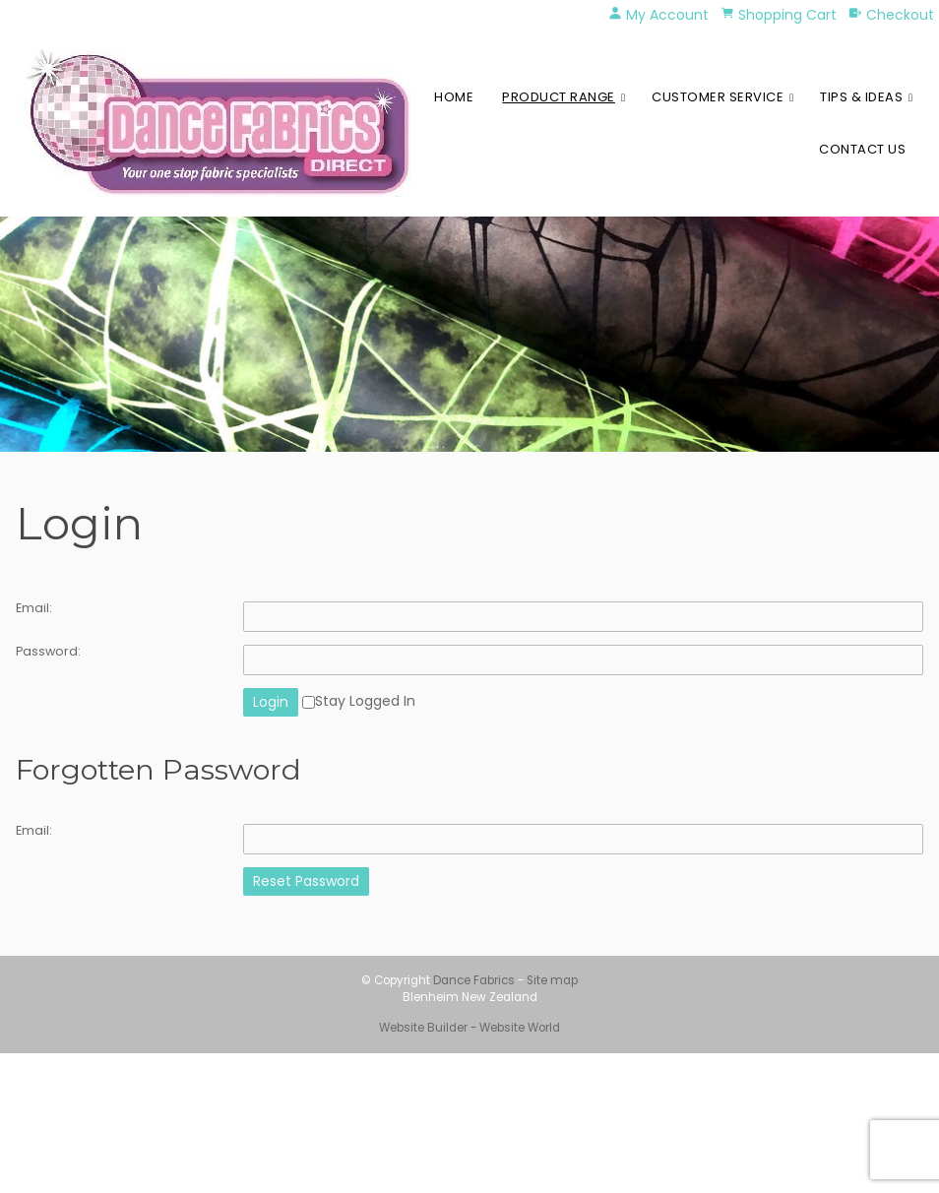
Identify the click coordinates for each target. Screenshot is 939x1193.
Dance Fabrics (474, 980)
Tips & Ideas (861, 97)
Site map (552, 980)
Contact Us (862, 149)
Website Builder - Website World (469, 1028)
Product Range (558, 97)
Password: (48, 651)
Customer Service (717, 97)
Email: (34, 607)
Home (453, 97)
